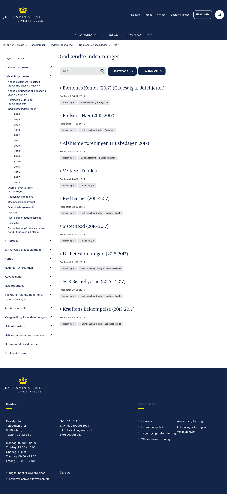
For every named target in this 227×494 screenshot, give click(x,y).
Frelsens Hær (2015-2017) (88, 115)
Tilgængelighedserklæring (154, 433)
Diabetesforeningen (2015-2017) (95, 253)
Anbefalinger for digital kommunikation (192, 429)
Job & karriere (139, 34)
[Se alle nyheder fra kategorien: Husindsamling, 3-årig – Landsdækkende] (101, 213)
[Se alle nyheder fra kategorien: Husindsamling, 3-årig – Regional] (97, 130)
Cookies (146, 421)
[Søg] (83, 71)
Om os (113, 34)
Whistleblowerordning (154, 439)
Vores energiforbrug (190, 421)
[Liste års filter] (152, 71)
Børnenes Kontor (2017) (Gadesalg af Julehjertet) (114, 88)
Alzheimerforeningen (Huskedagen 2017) (106, 143)
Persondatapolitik (152, 427)
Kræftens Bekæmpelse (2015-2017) (99, 309)
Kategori (121, 71)
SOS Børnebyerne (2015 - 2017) (94, 281)
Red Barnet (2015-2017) (86, 198)
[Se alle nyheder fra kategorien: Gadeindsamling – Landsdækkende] (98, 157)
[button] (50, 67)
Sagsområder (87, 34)
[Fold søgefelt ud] (219, 14)
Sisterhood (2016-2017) (86, 226)
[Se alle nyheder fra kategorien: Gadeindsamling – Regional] (94, 102)
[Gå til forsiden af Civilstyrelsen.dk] (21, 14)
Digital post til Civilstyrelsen (27, 473)
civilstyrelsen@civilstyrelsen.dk (29, 479)
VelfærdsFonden (80, 171)
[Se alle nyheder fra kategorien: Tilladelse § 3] (87, 185)
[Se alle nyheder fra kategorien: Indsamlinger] (68, 102)
